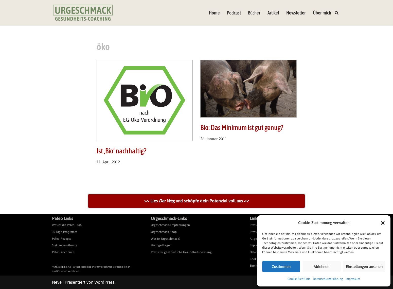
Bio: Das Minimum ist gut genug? (241, 127)
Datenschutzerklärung (328, 279)
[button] (382, 223)
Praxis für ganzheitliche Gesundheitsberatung (181, 252)
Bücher (254, 12)
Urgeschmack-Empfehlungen (170, 225)
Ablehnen (321, 266)
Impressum (353, 279)
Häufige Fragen (161, 245)
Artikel (273, 12)
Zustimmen (281, 266)
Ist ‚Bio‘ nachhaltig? (121, 151)
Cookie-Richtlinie (299, 279)
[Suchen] (336, 13)
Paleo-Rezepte (61, 238)
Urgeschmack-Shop (164, 232)
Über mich (322, 12)
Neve (57, 282)
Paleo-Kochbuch (63, 252)
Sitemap (255, 265)
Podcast (234, 12)
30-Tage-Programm (64, 232)
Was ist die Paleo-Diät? (67, 225)
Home (214, 12)
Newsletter (296, 12)
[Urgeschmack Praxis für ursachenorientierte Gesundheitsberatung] (83, 13)
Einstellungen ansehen (364, 266)
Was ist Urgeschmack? (165, 238)
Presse (254, 225)
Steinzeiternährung (64, 245)
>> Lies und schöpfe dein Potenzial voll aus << (196, 200)
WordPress (104, 282)
